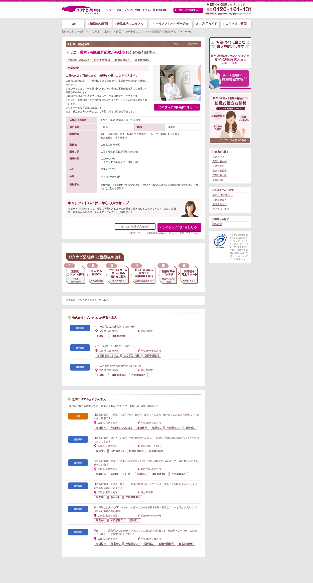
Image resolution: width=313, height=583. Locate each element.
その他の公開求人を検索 (135, 226)
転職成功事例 (99, 23)
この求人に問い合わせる (179, 227)
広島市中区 (218, 156)
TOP (73, 23)
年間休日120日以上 (222, 195)
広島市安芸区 (219, 170)
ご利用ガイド (208, 23)
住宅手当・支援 (220, 209)
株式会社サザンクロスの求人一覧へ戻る (87, 300)
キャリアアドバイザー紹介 (170, 23)
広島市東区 (218, 166)
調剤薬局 (217, 224)
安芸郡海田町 (219, 175)
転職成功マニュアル (130, 23)
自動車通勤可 (219, 199)
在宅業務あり (219, 204)
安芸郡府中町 (219, 161)
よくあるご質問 (236, 23)
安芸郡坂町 (218, 179)
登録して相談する (188, 10)
